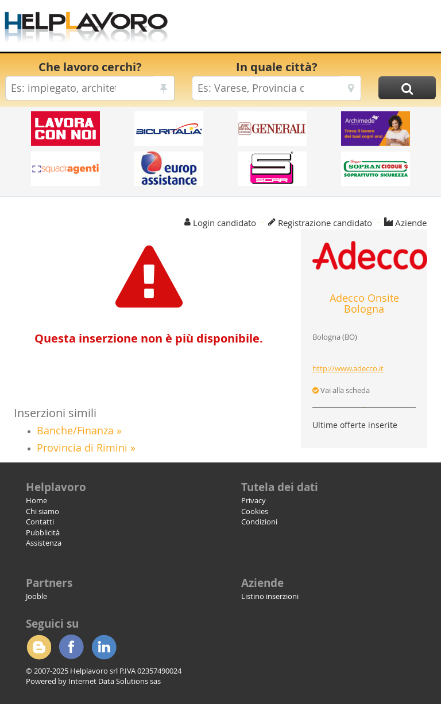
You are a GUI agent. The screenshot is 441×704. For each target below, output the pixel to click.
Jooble (36, 596)
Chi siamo (42, 511)
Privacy (253, 500)
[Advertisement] (303, 28)
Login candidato (224, 222)
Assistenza (43, 543)
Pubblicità (43, 532)
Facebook (71, 647)
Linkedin (104, 647)
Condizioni (259, 521)
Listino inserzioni (270, 596)
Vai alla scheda (341, 390)
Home (36, 500)
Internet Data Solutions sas (114, 681)
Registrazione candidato (325, 222)
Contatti (40, 521)
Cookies (254, 511)
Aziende (411, 222)
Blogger (38, 647)
